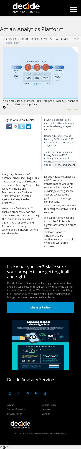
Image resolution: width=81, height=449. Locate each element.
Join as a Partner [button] (40, 307)
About (10, 405)
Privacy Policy (14, 413)
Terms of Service (16, 409)
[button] (9, 126)
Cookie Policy (49, 405)
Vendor (46, 413)
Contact (46, 409)
